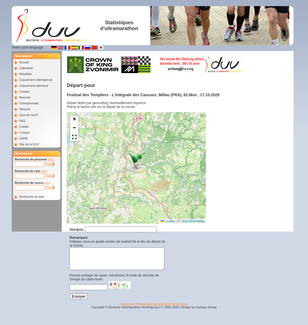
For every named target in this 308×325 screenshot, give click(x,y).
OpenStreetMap (192, 221)
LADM (23, 138)
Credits (24, 126)
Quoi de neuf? (28, 115)
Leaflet (168, 221)
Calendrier (26, 68)
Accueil (24, 62)
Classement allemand (33, 85)
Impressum (127, 308)
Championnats (29, 103)
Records (24, 97)
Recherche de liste (31, 196)
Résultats (25, 74)
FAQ (22, 120)
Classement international (35, 79)
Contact (24, 132)
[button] (138, 161)
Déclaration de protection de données (163, 308)
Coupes (24, 91)
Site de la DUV (29, 144)
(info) (51, 159)
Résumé (24, 109)
